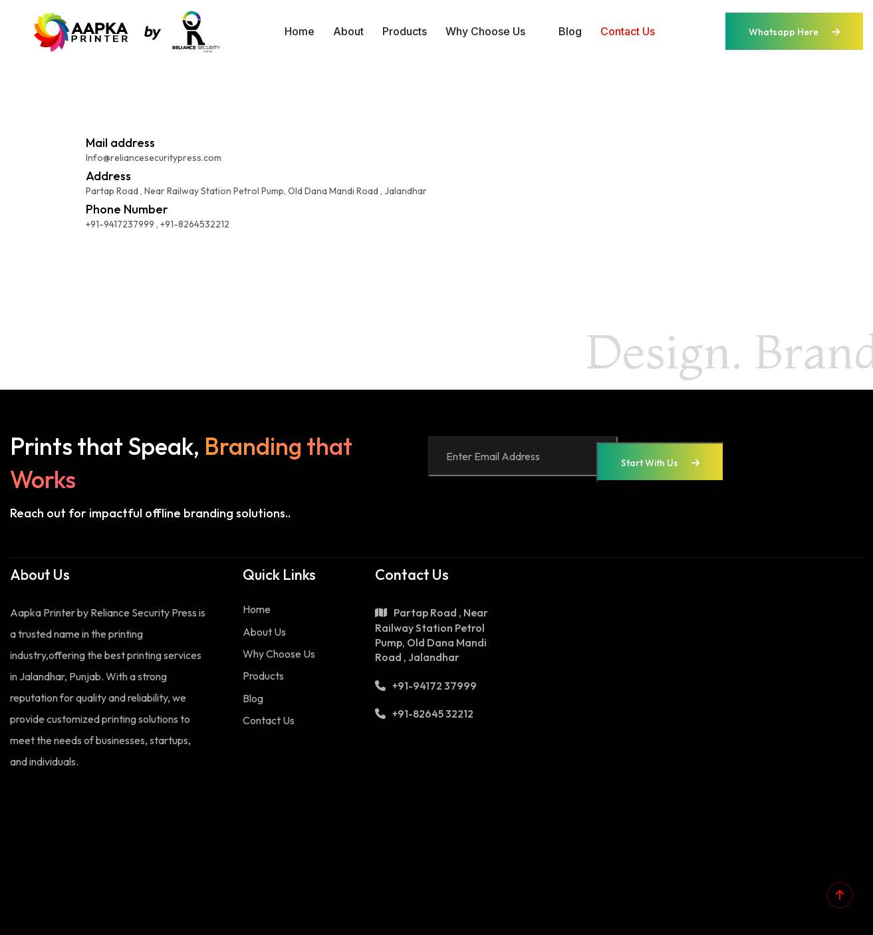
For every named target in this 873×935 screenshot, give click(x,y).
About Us (264, 631)
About (348, 31)
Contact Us (269, 720)
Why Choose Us (485, 31)
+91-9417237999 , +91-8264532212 (157, 224)
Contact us (627, 31)
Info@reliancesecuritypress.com (153, 158)
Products (404, 31)
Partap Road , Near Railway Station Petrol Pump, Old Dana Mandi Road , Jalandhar (256, 191)
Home (299, 31)
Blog (570, 31)
